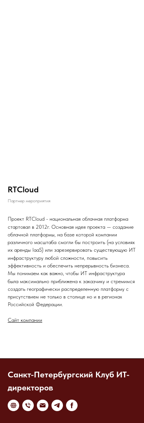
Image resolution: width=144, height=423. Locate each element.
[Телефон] (28, 405)
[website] (13, 405)
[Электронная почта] (42, 405)
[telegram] (57, 405)
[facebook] (72, 405)
